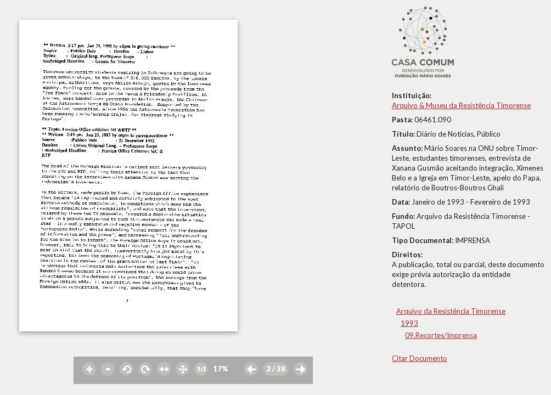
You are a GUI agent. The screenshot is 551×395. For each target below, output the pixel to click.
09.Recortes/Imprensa (441, 335)
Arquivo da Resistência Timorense (450, 311)
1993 (409, 323)
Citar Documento (419, 358)
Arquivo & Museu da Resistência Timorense (461, 105)
